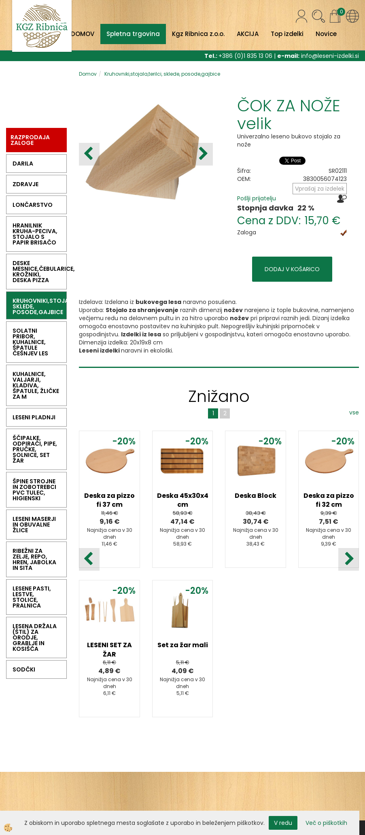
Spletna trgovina (133, 34)
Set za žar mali (182, 645)
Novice (326, 34)
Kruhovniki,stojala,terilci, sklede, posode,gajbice (162, 73)
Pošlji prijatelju (256, 198)
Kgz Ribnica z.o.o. (198, 34)
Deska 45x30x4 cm (182, 500)
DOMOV (82, 34)
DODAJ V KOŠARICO (292, 269)
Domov (88, 73)
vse (354, 412)
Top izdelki (287, 34)
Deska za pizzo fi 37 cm (109, 500)
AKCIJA (248, 34)
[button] (202, 154)
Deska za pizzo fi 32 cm (328, 500)
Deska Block (255, 495)
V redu (283, 823)
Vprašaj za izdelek (319, 189)
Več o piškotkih (326, 823)
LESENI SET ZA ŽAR (109, 649)
